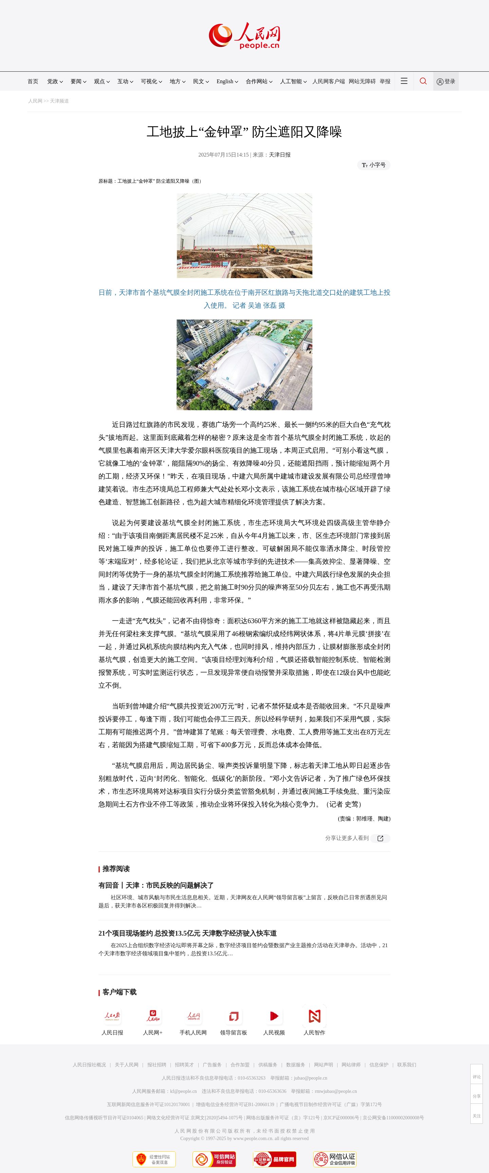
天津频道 (59, 101)
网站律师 (351, 1064)
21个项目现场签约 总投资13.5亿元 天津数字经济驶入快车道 (187, 933)
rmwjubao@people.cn (336, 1091)
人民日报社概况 (89, 1064)
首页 (33, 81)
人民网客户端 (328, 81)
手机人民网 (193, 1019)
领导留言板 (233, 1019)
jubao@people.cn (310, 1078)
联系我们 (406, 1064)
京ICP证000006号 (341, 1117)
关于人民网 (127, 1064)
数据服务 (295, 1064)
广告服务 (212, 1064)
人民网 (35, 101)
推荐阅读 (116, 868)
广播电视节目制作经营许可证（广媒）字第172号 (331, 1104)
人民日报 (112, 1019)
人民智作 (314, 1019)
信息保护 (378, 1064)
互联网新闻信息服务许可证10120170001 (148, 1104)
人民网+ (153, 1019)
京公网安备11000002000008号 (393, 1117)
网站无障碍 (362, 81)
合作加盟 (240, 1064)
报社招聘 (156, 1064)
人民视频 (274, 1019)
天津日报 (280, 155)
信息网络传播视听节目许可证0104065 (104, 1117)
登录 (450, 81)
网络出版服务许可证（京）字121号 (283, 1117)
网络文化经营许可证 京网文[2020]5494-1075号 (195, 1117)
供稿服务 (267, 1064)
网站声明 (323, 1064)
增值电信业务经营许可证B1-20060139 (235, 1104)
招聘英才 (184, 1064)
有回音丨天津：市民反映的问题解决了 (156, 885)
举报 (385, 81)
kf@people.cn (183, 1091)
